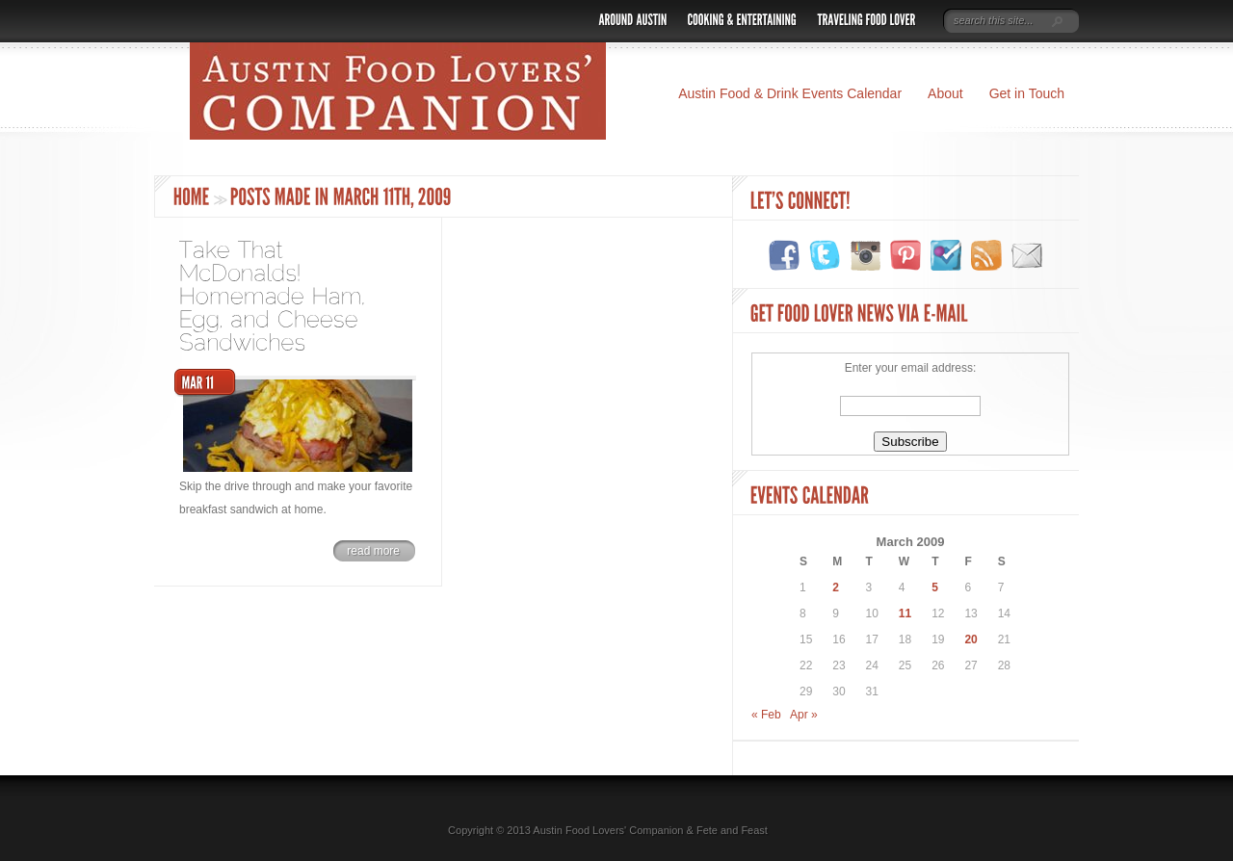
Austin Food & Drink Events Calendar (790, 93)
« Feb (766, 714)
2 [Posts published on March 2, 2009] (835, 587)
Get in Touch (1026, 93)
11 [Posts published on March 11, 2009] (905, 613)
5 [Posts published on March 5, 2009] (934, 587)
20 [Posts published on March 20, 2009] (970, 639)
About (945, 93)
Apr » (804, 714)
